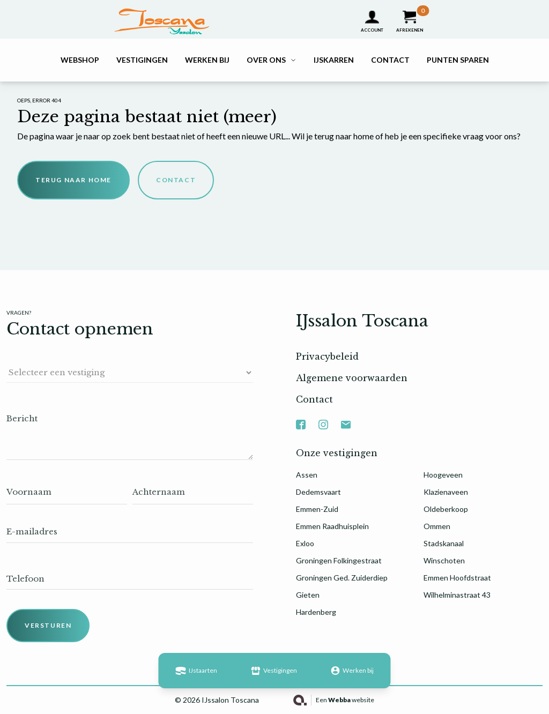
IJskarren (334, 59)
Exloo (305, 543)
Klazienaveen (446, 491)
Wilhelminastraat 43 (457, 594)
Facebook (301, 420)
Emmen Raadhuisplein (332, 526)
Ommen (437, 526)
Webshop (80, 59)
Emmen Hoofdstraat (457, 577)
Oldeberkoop (446, 509)
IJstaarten (196, 670)
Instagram (323, 420)
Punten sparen (458, 59)
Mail (346, 420)
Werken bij (207, 59)
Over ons (266, 59)
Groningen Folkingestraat (339, 560)
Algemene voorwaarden (351, 378)
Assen (306, 474)
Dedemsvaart (318, 491)
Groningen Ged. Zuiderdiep (342, 577)
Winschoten (444, 560)
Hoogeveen (443, 474)
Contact (390, 59)
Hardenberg (316, 611)
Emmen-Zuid (317, 509)
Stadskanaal (444, 543)
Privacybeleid (327, 356)
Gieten (308, 594)
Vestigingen (142, 59)
